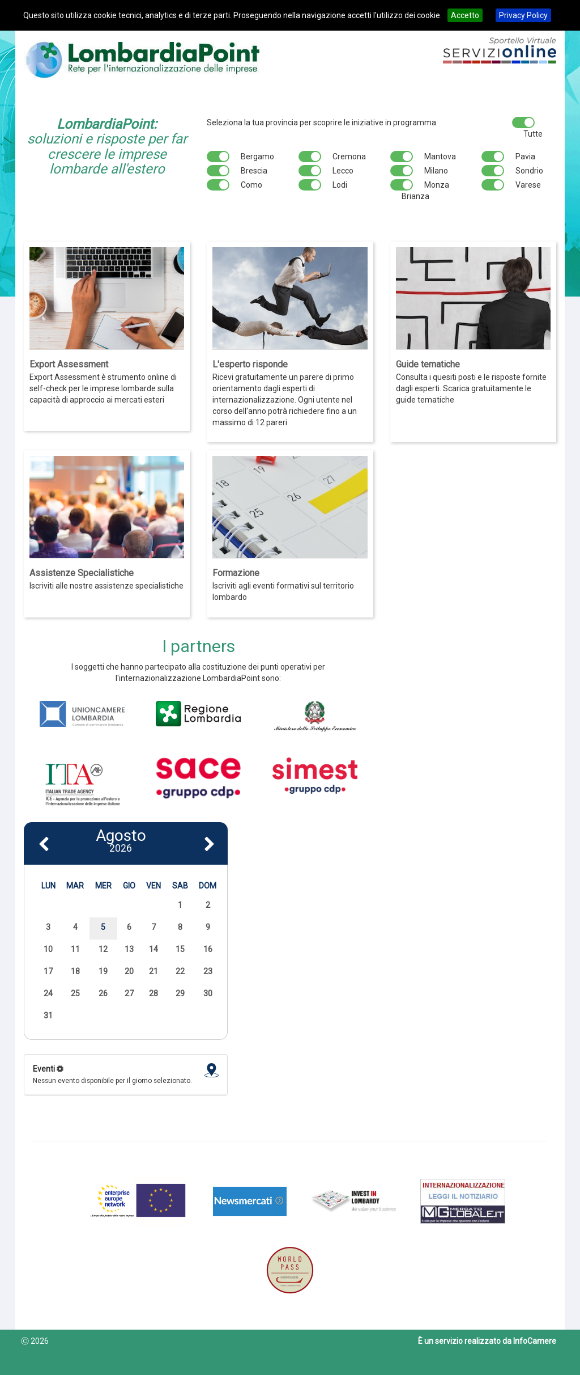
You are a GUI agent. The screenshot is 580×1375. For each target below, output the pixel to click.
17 (48, 971)
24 (48, 993)
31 (48, 1015)
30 (207, 993)
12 (103, 949)
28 (153, 993)
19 (103, 971)
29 (180, 993)
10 (48, 949)
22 (180, 971)
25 (75, 993)
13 (129, 949)
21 (153, 971)
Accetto (465, 15)
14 (153, 949)
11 (75, 949)
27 (129, 993)
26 (103, 993)
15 (180, 949)
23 (207, 971)
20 (129, 971)
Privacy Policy (523, 15)
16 (207, 949)
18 (75, 971)
